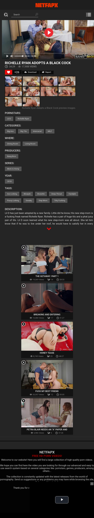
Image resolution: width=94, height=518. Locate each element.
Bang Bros (11, 156)
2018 (9, 181)
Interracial (37, 131)
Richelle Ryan (23, 119)
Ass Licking (12, 194)
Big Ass (10, 131)
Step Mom (43, 200)
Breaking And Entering (47, 314)
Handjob (72, 194)
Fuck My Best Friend (47, 391)
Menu (88, 14)
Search (6, 14)
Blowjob (27, 194)
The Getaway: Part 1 (47, 276)
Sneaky (29, 200)
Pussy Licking (13, 200)
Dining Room (12, 144)
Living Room (30, 144)
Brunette (41, 194)
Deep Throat (56, 194)
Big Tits (23, 131)
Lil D (9, 119)
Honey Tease (47, 353)
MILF (50, 131)
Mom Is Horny (13, 169)
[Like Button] (8, 72)
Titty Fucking (59, 200)
